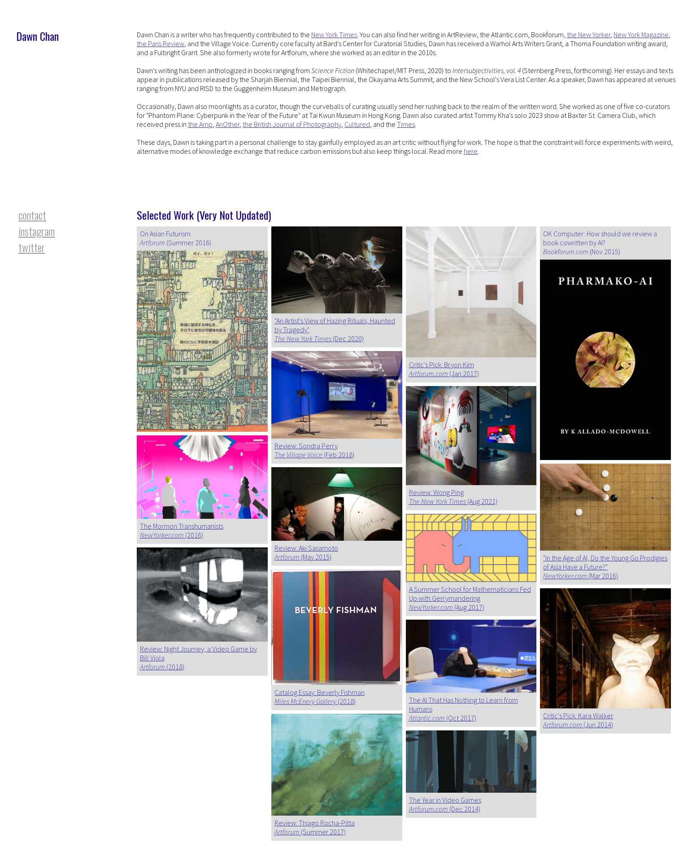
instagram (36, 231)
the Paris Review (160, 43)
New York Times (334, 34)
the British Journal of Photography (292, 124)
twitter (31, 247)
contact (32, 215)
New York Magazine (641, 34)
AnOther (227, 124)
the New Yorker (588, 34)
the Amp (200, 124)
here (471, 151)
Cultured (357, 124)
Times (406, 124)
